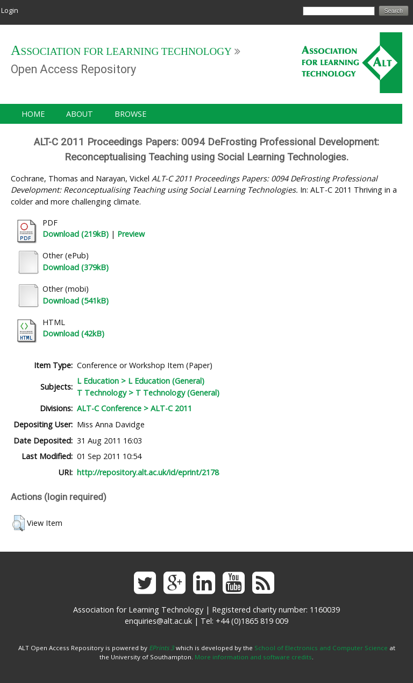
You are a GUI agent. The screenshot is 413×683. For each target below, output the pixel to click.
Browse (130, 114)
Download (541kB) (75, 300)
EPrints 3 (161, 648)
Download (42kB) (73, 333)
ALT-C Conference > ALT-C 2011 (134, 408)
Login (9, 10)
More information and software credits (253, 657)
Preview (131, 234)
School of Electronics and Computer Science (321, 648)
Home (33, 114)
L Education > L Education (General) (140, 381)
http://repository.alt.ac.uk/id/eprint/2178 (148, 472)
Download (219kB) (75, 234)
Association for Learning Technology (121, 51)
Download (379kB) (75, 267)
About (79, 114)
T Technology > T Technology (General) (148, 393)
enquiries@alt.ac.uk (158, 621)
